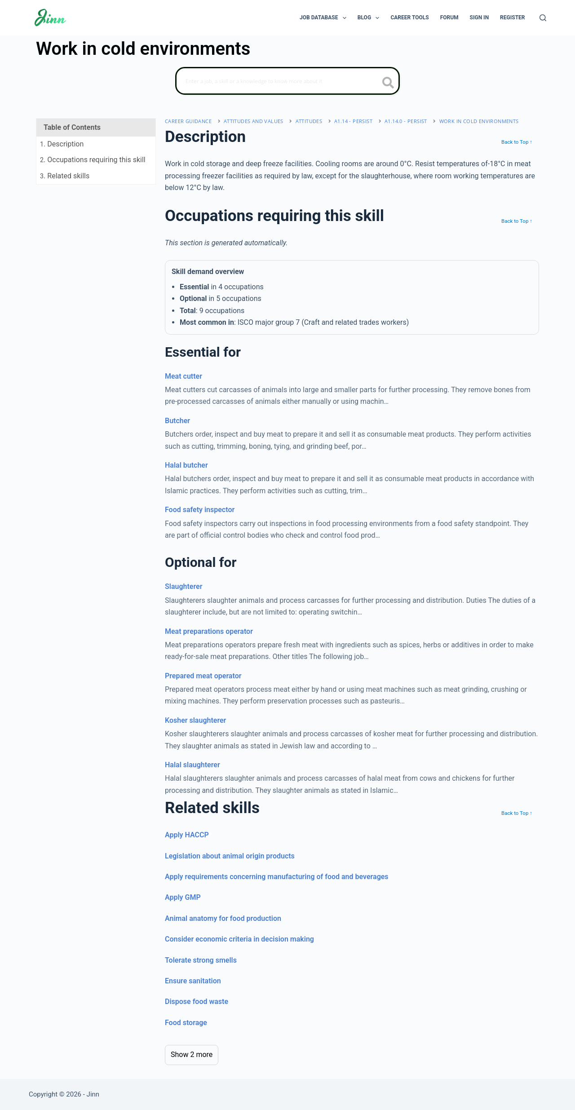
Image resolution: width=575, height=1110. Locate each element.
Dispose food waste (196, 1001)
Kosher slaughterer (195, 720)
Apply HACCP (187, 835)
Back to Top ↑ (516, 142)
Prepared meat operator (203, 676)
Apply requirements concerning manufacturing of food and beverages (277, 876)
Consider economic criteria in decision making (239, 939)
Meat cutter (183, 376)
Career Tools (409, 17)
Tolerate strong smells (201, 960)
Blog (370, 18)
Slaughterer (183, 586)
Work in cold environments (479, 121)
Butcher (177, 420)
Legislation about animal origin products (230, 856)
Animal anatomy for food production (223, 918)
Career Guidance (188, 121)
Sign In (479, 17)
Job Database (325, 18)
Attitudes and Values (253, 121)
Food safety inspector (199, 509)
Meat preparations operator (209, 631)
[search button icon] (388, 84)
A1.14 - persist (353, 121)
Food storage (186, 1022)
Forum (449, 17)
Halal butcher (186, 465)
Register (512, 17)
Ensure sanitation (193, 981)
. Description (62, 144)
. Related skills (64, 176)
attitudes (309, 121)
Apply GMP (183, 897)
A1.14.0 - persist (406, 121)
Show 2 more (191, 1054)
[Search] (543, 17)
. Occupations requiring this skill (93, 159)
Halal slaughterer (192, 765)
